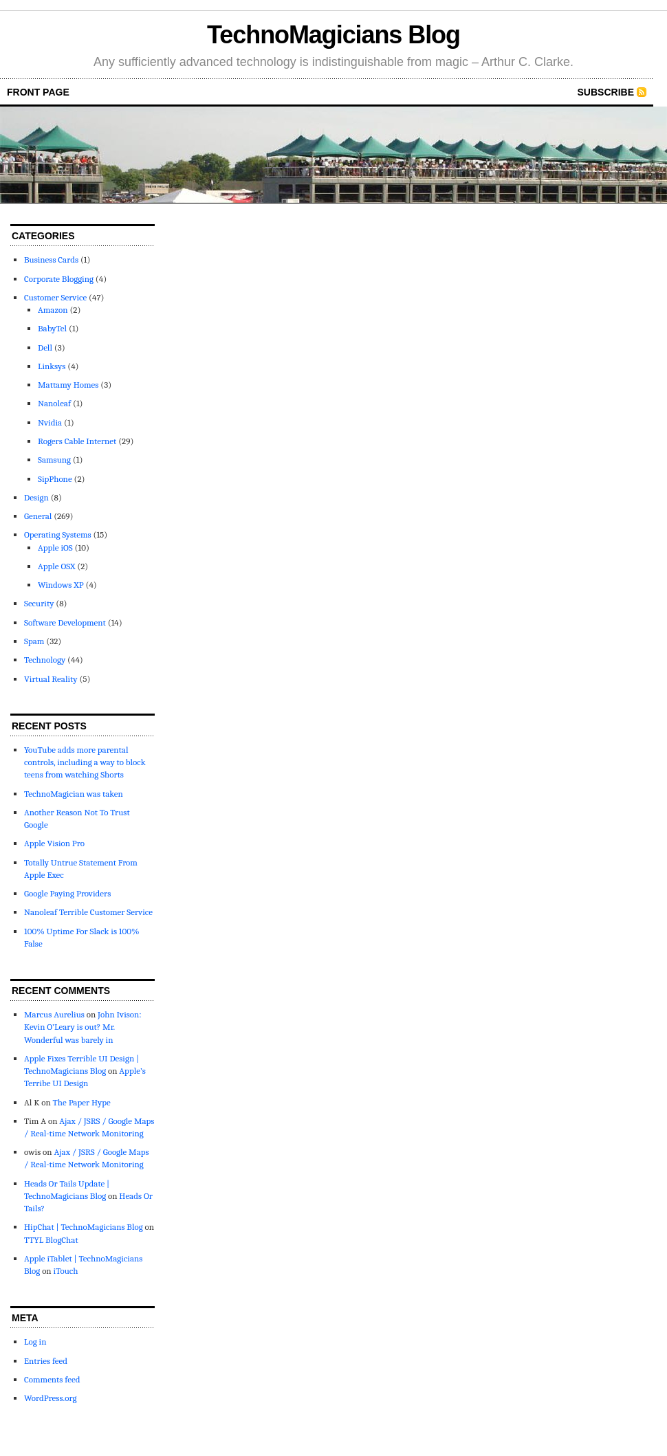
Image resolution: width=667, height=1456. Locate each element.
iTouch (65, 1271)
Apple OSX (56, 566)
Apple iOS (55, 547)
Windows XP (61, 585)
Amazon (53, 310)
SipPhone (55, 479)
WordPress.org (50, 1398)
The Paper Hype (82, 1102)
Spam (34, 641)
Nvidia (50, 422)
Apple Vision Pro (54, 843)
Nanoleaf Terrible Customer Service (88, 912)
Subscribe (606, 92)
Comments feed (52, 1379)
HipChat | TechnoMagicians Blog (83, 1227)
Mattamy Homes (68, 384)
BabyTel (52, 328)
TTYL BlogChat (51, 1240)
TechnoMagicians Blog (333, 35)
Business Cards (51, 259)
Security (39, 603)
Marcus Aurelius (54, 1014)
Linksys (51, 366)
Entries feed (45, 1361)
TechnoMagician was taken (73, 793)
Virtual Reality (51, 679)
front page (38, 92)
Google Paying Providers (67, 893)
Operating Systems (57, 534)
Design (36, 497)
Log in (35, 1341)
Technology (44, 659)
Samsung (54, 459)
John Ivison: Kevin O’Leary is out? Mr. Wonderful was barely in (83, 1026)
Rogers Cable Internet (77, 441)
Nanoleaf (54, 403)
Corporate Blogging (59, 279)
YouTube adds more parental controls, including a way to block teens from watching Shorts (85, 762)
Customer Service (55, 297)
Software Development (65, 622)
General (38, 516)
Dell (45, 347)
